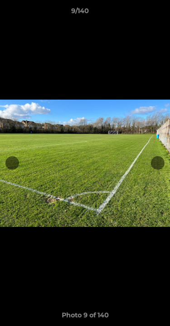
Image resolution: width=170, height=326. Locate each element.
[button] (137, 13)
